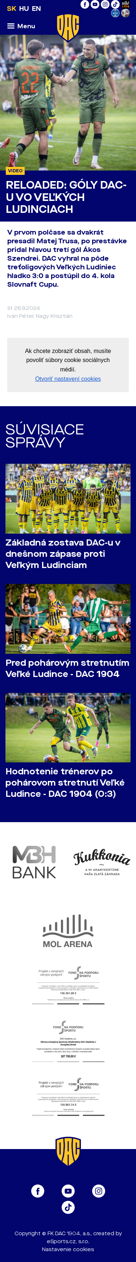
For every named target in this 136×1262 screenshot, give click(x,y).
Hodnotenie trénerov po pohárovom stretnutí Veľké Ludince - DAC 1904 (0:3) (65, 783)
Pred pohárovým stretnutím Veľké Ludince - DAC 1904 (67, 668)
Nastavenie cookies (68, 1249)
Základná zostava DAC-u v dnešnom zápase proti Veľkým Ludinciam (62, 554)
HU (24, 8)
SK (11, 8)
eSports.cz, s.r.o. (68, 1241)
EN (36, 8)
